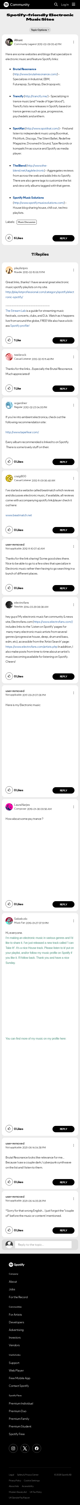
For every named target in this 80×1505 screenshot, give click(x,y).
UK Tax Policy (36, 1492)
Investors (15, 1337)
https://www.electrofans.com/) (53, 622)
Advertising (16, 1330)
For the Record (18, 1297)
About (13, 1282)
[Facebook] (36, 1448)
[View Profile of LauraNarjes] (22, 805)
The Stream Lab (16, 311)
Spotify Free (17, 1434)
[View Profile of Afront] (18, 40)
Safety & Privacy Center (28, 1474)
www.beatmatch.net (19, 515)
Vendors (14, 1345)
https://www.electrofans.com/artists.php (31, 647)
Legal (11, 1474)
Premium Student (20, 1426)
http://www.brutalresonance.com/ (35, 74)
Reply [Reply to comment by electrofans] (63, 676)
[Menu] (73, 4)
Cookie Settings (32, 1480)
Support (14, 1363)
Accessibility (28, 1486)
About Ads (14, 1486)
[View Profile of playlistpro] (21, 268)
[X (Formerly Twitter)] (25, 1448)
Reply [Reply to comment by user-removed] (63, 588)
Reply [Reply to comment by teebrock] (63, 389)
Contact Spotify (19, 1386)
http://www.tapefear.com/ (22, 432)
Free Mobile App (19, 1378)
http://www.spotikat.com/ (42, 128)
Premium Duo (17, 1411)
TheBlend (19, 166)
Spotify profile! (19, 326)
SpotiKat (19, 128)
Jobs (12, 1289)
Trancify (18, 96)
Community (17, 4)
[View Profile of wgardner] (20, 403)
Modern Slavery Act (18, 1492)
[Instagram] (13, 1448)
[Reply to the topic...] (43, 1244)
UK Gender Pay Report (19, 1497)
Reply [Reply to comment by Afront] (63, 238)
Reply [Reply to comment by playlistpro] (63, 340)
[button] (73, 42)
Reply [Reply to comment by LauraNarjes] (63, 904)
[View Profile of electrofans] (21, 603)
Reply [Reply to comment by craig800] (63, 530)
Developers (16, 1322)
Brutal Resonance (24, 69)
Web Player (16, 1370)
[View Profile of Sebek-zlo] (20, 919)
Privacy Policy (15, 1480)
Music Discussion (26, 222)
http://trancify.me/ (36, 96)
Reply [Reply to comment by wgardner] (63, 462)
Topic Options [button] (39, 30)
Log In (65, 5)
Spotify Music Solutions (28, 198)
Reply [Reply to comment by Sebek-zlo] (63, 1129)
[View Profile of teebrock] (20, 355)
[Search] (56, 5)
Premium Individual (21, 1403)
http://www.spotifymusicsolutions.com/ (39, 203)
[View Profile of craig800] (20, 476)
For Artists (15, 1315)
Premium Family (19, 1419)
